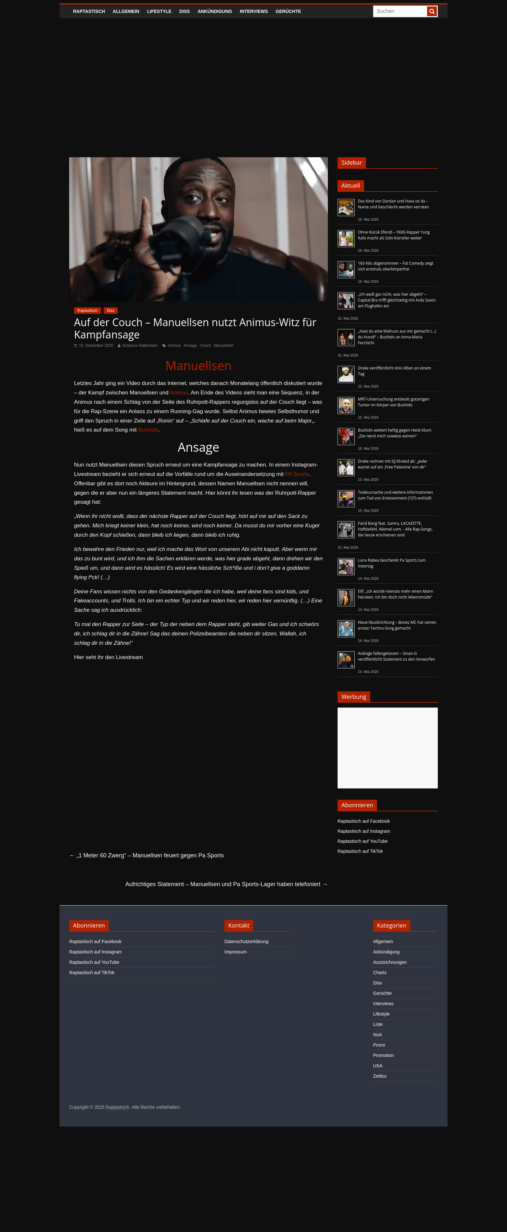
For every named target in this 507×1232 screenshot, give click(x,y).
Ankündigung (215, 11)
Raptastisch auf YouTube (363, 841)
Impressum (235, 951)
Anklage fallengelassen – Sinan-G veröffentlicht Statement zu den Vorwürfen (396, 656)
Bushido (148, 430)
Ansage (190, 345)
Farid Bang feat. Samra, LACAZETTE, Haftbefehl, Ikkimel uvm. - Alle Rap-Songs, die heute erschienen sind (395, 529)
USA (378, 1065)
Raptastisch (89, 11)
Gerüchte (288, 11)
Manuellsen (223, 345)
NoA (377, 1034)
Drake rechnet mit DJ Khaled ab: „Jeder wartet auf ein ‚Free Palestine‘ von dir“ (392, 464)
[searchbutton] (432, 11)
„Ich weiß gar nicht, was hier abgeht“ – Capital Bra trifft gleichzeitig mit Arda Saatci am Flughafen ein (397, 300)
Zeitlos (379, 1076)
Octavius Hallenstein (139, 345)
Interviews (254, 11)
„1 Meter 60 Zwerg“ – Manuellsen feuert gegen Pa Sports (146, 855)
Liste (378, 1024)
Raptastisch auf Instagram (364, 831)
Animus (174, 345)
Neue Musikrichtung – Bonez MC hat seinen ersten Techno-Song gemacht (397, 625)
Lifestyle (159, 11)
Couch (205, 345)
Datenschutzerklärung (246, 941)
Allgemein (126, 11)
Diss (184, 11)
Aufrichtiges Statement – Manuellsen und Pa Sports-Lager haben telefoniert (226, 884)
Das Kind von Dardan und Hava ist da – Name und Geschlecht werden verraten (393, 204)
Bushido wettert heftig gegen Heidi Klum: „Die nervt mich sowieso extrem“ (395, 433)
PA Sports (297, 474)
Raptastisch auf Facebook (364, 821)
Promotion (383, 1055)
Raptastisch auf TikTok (360, 851)
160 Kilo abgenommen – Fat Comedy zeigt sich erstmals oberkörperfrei (395, 266)
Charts (379, 972)
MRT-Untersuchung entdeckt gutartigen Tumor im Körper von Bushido (393, 402)
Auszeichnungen (390, 962)
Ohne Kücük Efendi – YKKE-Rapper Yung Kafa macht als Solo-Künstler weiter (394, 235)
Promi (379, 1045)
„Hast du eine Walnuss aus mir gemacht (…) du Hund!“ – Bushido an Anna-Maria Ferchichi (397, 337)
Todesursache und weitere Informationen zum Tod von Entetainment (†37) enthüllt (395, 495)
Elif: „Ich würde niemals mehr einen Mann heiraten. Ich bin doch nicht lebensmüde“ (395, 594)
